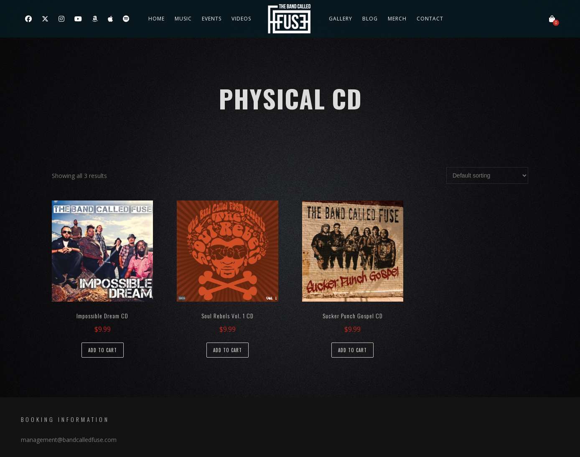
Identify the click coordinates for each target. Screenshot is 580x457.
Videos (241, 18)
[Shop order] (487, 175)
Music (183, 18)
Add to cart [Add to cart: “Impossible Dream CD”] (102, 350)
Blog (370, 18)
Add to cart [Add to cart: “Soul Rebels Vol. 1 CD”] (227, 350)
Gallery (340, 18)
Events (211, 18)
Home (156, 18)
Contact (430, 18)
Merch (397, 18)
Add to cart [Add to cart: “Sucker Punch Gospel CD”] (352, 350)
